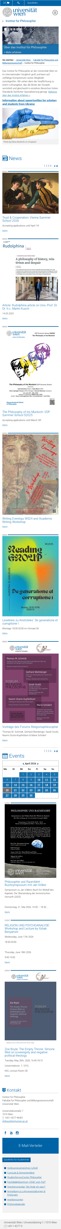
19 (54, 785)
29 (23, 795)
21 (15, 790)
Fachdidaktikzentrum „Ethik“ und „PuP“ (26, 1182)
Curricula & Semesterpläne (20, 1172)
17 (38, 785)
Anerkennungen (15, 1199)
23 (31, 790)
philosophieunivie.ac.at (15, 1121)
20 (7, 790)
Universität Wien (23, 60)
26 (54, 790)
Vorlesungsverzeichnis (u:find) (22, 1168)
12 (54, 779)
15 (23, 785)
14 (15, 785)
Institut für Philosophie (21, 21)
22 (23, 790)
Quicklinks (32, 2)
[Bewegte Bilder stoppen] (20, 29)
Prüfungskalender (16, 1204)
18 (46, 785)
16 (31, 785)
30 (31, 795)
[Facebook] (5, 1133)
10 (38, 779)
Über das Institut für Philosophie (25, 47)
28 (15, 795)
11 (46, 779)
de (6, 2)
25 (46, 790)
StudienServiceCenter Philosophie (24, 1177)
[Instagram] (17, 1133)
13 (7, 785)
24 (38, 790)
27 (7, 795)
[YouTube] (11, 1133)
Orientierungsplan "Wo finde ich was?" (26, 1186)
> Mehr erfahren (12, 52)
